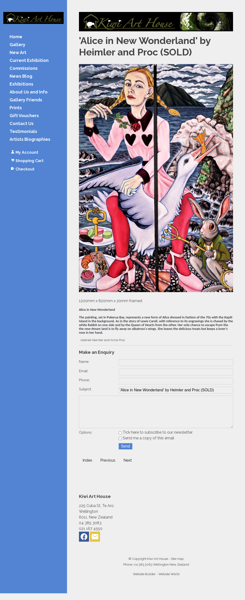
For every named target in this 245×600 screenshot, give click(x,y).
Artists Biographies (30, 139)
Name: (84, 362)
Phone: (84, 380)
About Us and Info (29, 92)
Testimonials (23, 131)
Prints (16, 108)
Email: (83, 371)
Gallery (17, 45)
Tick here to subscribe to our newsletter (156, 439)
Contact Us (21, 123)
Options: (85, 439)
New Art (18, 52)
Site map (177, 565)
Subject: (85, 389)
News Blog (21, 76)
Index (87, 467)
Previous (107, 467)
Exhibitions (21, 84)
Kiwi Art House (157, 565)
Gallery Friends (26, 100)
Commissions (24, 68)
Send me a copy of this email (146, 444)
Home (16, 37)
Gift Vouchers (24, 116)
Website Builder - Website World (156, 581)
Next (127, 467)
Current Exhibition (29, 60)
